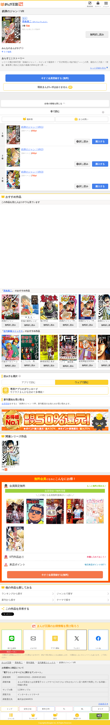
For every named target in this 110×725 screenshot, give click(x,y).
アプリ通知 (55, 647)
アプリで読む (28, 382)
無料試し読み (97, 34)
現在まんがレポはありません (55, 87)
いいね (98, 647)
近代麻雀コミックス (13, 331)
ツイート (6, 614)
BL (82, 708)
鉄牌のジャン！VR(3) (32, 172)
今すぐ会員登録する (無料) (55, 78)
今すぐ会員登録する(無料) (54, 575)
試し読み (83, 141)
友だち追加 (12, 647)
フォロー (76, 647)
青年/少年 (46, 708)
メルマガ (33, 647)
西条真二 (35, 21)
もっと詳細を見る (99, 68)
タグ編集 (8, 52)
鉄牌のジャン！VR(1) (32, 127)
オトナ (100, 708)
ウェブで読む (82, 382)
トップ (9, 708)
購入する (100, 141)
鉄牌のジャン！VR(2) (32, 149)
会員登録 (6, 404)
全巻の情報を (55, 103)
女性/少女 (27, 708)
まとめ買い (81, 119)
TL (64, 708)
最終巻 (28, 119)
